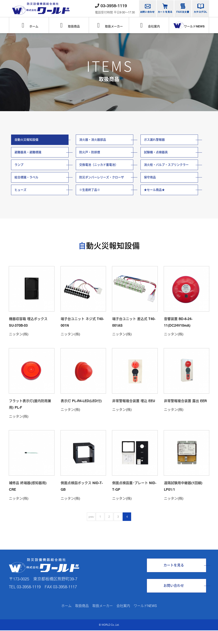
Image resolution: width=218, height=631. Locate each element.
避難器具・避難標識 (27, 152)
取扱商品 (69, 25)
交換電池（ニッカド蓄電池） (98, 165)
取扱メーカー (109, 25)
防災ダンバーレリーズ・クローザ (101, 177)
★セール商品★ (154, 190)
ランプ (18, 165)
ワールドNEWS (189, 25)
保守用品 (150, 177)
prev (91, 517)
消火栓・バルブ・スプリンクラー (166, 165)
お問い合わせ (174, 586)
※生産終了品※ (89, 190)
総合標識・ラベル (26, 177)
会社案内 (149, 25)
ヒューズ (20, 190)
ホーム (29, 25)
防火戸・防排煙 (89, 152)
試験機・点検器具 (156, 152)
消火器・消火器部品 (92, 139)
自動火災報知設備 (26, 139)
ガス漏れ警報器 (154, 139)
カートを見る (174, 566)
